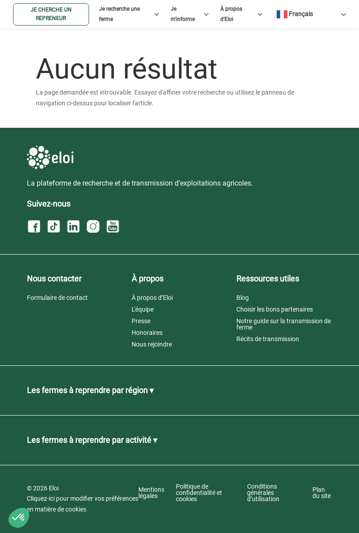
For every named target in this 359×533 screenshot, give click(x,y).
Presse (141, 321)
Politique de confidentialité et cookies (199, 493)
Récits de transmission (267, 338)
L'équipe (143, 309)
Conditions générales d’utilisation (263, 493)
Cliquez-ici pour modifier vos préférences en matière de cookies (82, 504)
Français (295, 14)
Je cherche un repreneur (51, 14)
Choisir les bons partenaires (274, 309)
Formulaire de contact (57, 297)
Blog (242, 297)
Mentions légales (151, 492)
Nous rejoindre (152, 344)
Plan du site (321, 492)
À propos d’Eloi (152, 297)
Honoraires (147, 332)
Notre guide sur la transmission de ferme (283, 324)
